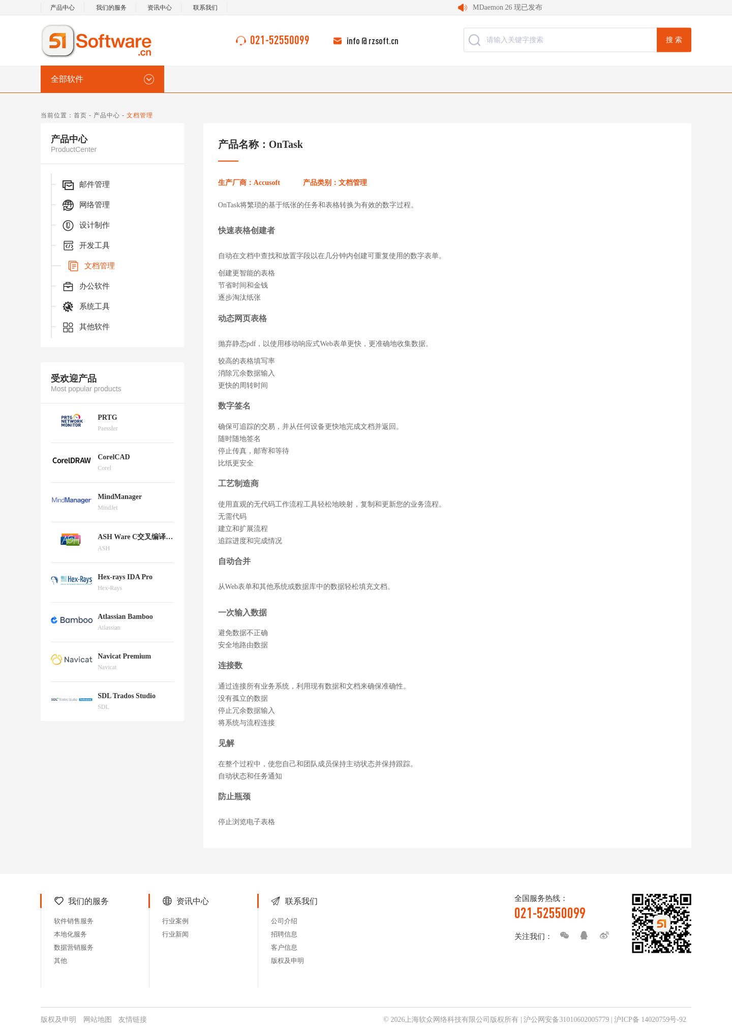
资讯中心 (159, 7)
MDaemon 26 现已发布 (507, 7)
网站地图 (97, 1019)
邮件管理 (85, 185)
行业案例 (175, 921)
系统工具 (85, 307)
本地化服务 (70, 934)
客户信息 (284, 947)
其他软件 (85, 327)
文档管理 (90, 266)
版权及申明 (287, 960)
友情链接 (132, 1019)
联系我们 (205, 7)
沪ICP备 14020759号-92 (650, 1019)
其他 (60, 960)
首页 (80, 115)
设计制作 (85, 225)
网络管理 (85, 205)
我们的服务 (111, 7)
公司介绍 (284, 921)
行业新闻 (175, 934)
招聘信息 (284, 934)
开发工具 (85, 246)
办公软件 (85, 286)
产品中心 (62, 7)
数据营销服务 (74, 947)
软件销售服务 (74, 921)
